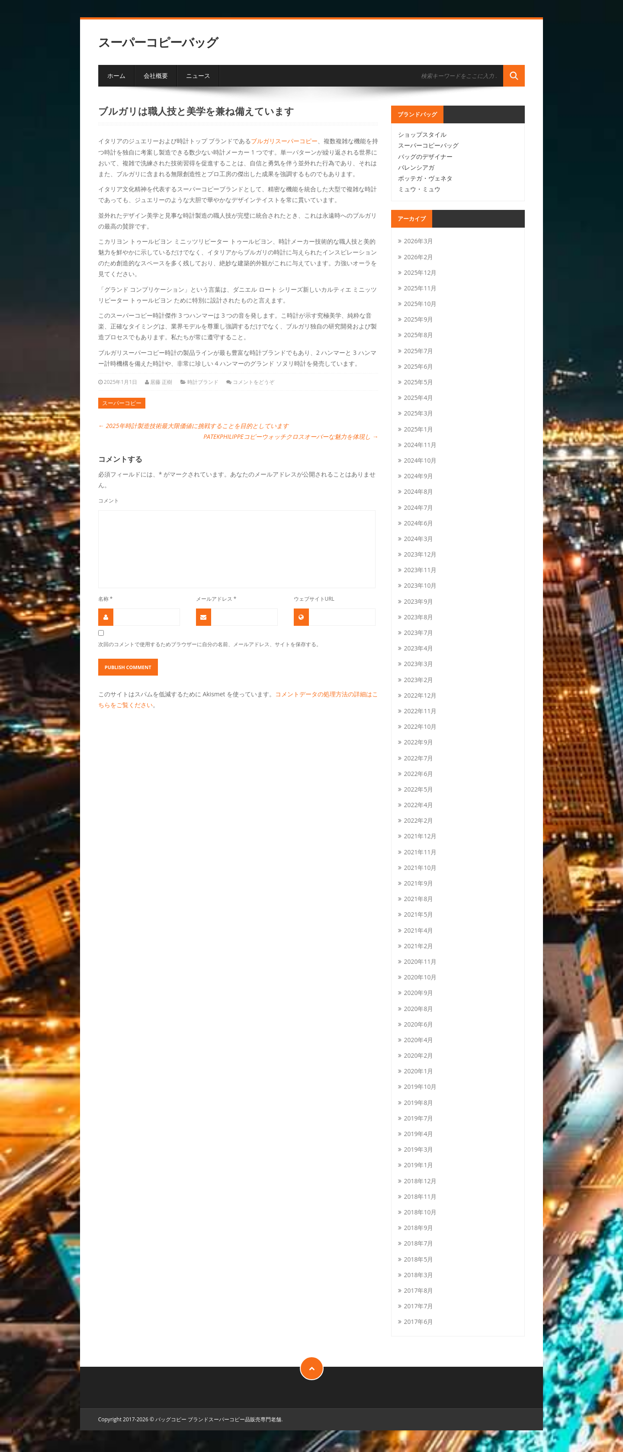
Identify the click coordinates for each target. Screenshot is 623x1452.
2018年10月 (420, 1212)
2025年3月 (418, 413)
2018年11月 (420, 1196)
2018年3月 (418, 1275)
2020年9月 (418, 992)
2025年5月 (418, 382)
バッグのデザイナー (425, 156)
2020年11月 (420, 961)
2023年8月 (418, 617)
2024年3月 (418, 538)
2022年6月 (418, 773)
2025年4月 (418, 397)
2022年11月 (420, 711)
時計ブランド (202, 382)
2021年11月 (420, 852)
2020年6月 (418, 1024)
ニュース (198, 75)
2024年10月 (420, 460)
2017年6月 (418, 1321)
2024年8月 (418, 491)
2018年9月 (418, 1227)
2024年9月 (418, 476)
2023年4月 (418, 648)
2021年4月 (418, 930)
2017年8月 (418, 1290)
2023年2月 (418, 680)
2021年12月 (420, 836)
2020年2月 (418, 1055)
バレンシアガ (416, 167)
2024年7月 (418, 507)
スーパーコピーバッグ (158, 42)
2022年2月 (418, 820)
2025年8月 (418, 335)
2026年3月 (418, 241)
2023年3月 (418, 664)
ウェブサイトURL (314, 598)
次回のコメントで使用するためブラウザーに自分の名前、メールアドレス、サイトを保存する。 (209, 644)
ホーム (116, 75)
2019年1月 (418, 1165)
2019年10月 (420, 1086)
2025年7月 (418, 351)
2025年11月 (420, 288)
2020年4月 (418, 1040)
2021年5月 (418, 914)
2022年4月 (418, 805)
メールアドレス (216, 598)
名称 (105, 598)
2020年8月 (418, 1008)
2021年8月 (418, 899)
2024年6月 (418, 523)
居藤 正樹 (161, 382)
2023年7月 (418, 632)
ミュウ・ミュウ (419, 189)
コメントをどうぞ (253, 382)
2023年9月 (418, 601)
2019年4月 (418, 1134)
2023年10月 (420, 585)
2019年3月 (418, 1149)
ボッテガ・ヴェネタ (425, 178)
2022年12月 (420, 695)
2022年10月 (420, 726)
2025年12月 (420, 272)
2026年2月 (418, 257)
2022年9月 (418, 742)
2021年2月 (418, 946)
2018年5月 (418, 1259)
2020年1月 (418, 1071)
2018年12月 (420, 1181)
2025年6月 (418, 366)
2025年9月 (418, 319)
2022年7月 (418, 758)
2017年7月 (418, 1306)
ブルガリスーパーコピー (284, 141)
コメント (108, 500)
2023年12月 (420, 554)
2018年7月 (418, 1243)
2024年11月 (420, 445)
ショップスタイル (422, 134)
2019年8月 (418, 1102)
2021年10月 (420, 867)
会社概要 (156, 75)
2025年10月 (420, 303)
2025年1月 (418, 429)
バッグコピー (170, 1419)
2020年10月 (420, 977)
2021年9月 (418, 883)
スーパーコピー (121, 403)
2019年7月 (418, 1118)
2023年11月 (420, 570)
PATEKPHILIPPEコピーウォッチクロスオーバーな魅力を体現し (290, 436)
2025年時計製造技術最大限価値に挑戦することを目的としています (193, 426)
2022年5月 (418, 789)
